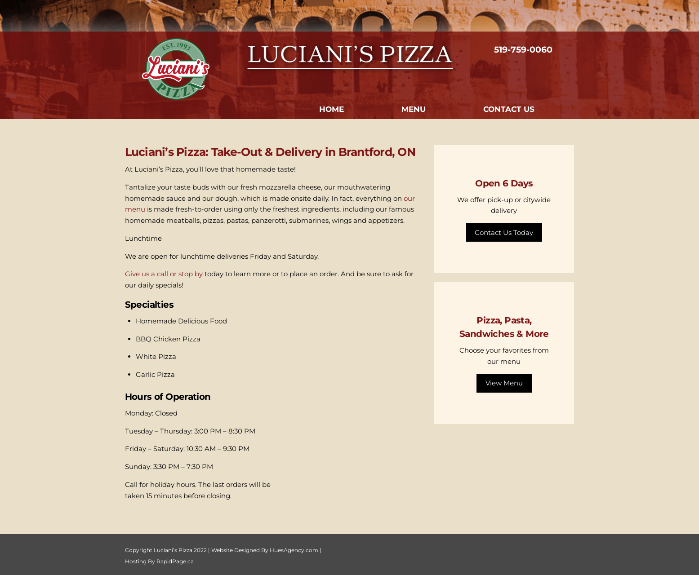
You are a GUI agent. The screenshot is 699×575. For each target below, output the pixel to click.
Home (331, 109)
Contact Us (508, 109)
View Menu (504, 383)
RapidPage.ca (175, 561)
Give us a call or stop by (164, 274)
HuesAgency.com (294, 550)
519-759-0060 (523, 49)
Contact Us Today (504, 232)
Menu (413, 109)
